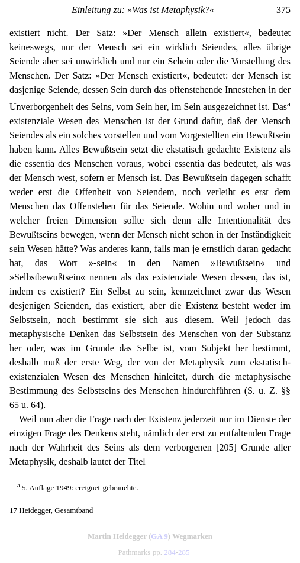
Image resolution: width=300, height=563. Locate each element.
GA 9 (159, 536)
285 (184, 552)
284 (170, 552)
